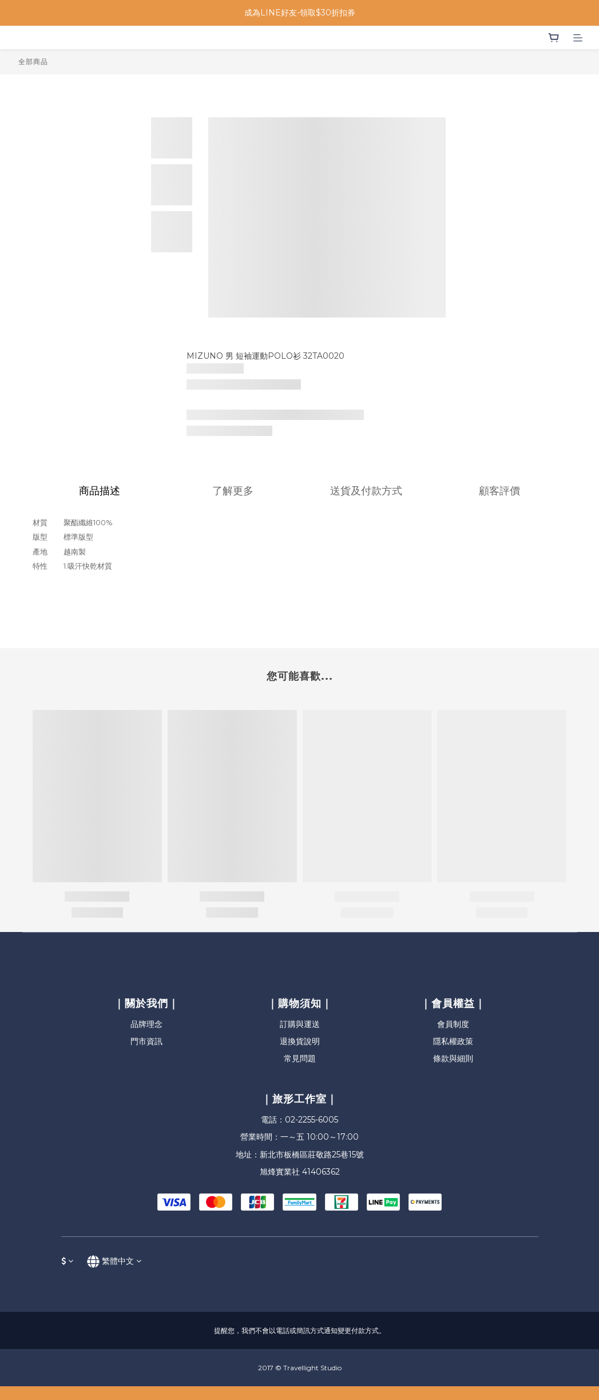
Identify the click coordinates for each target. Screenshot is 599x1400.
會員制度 (453, 1024)
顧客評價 (499, 491)
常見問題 (300, 1058)
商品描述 (99, 491)
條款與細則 (453, 1058)
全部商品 (33, 61)
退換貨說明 (300, 1041)
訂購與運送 (300, 1024)
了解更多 (232, 491)
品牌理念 (146, 1024)
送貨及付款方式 (366, 491)
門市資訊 (146, 1041)
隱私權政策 (453, 1041)
